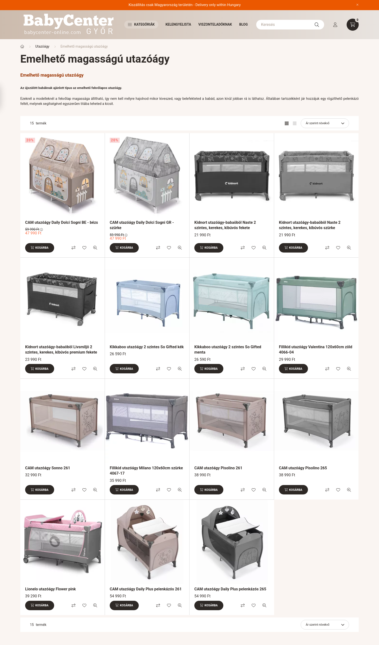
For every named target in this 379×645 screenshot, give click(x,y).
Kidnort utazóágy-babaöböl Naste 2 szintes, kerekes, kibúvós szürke (310, 225)
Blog (243, 24)
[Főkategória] (22, 46)
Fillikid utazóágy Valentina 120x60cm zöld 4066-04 (315, 350)
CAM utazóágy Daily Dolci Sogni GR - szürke (142, 225)
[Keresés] (290, 24)
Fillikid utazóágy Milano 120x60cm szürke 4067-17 (146, 471)
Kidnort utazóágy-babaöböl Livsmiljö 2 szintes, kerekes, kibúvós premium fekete (61, 350)
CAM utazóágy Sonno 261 (47, 468)
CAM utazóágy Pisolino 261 (218, 468)
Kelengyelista (178, 24)
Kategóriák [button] (141, 24)
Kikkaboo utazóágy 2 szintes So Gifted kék (147, 347)
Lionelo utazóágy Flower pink (50, 589)
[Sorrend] (325, 123)
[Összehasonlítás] (73, 248)
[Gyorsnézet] (95, 248)
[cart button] (353, 25)
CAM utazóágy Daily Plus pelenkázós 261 (146, 589)
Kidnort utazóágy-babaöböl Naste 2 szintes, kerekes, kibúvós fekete (225, 225)
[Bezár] (357, 4)
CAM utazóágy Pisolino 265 (303, 468)
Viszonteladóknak (215, 24)
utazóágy (114, 88)
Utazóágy (42, 46)
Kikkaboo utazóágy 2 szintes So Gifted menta (227, 350)
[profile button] (335, 25)
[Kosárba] (39, 248)
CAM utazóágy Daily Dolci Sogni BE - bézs (61, 222)
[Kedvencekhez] (84, 248)
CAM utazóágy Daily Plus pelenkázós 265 (230, 589)
